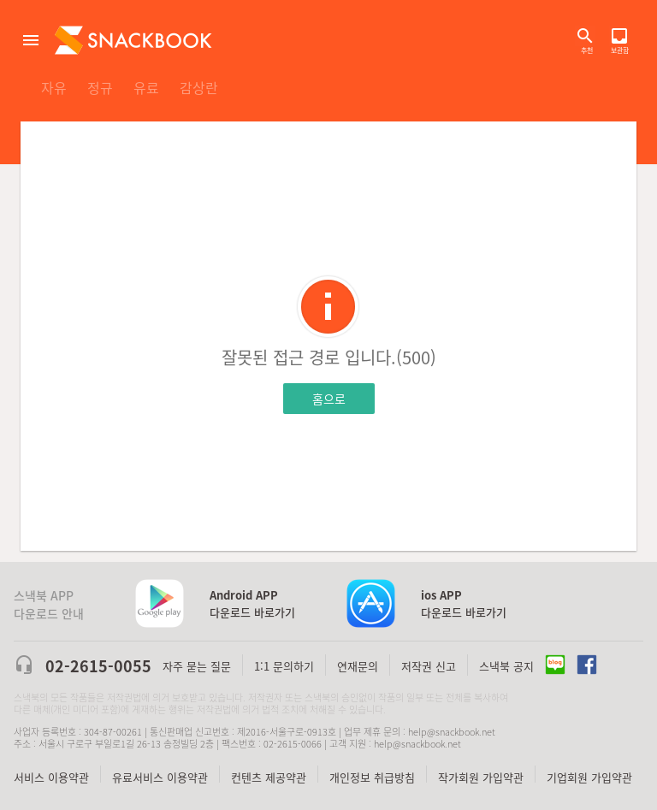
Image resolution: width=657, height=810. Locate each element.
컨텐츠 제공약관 (268, 777)
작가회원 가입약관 (481, 777)
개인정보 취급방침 (372, 777)
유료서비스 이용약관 (160, 777)
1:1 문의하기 (284, 666)
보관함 (619, 36)
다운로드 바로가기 (252, 603)
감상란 (199, 87)
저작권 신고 (428, 666)
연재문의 (357, 666)
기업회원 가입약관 (589, 777)
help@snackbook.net (451, 731)
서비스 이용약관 (51, 777)
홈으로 (329, 398)
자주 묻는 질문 (197, 666)
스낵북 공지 (506, 666)
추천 (587, 50)
